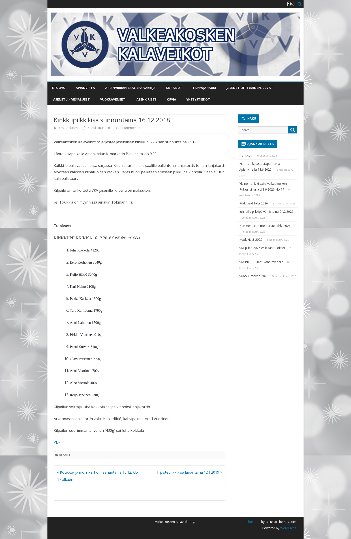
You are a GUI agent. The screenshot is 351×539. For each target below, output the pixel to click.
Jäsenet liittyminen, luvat (249, 88)
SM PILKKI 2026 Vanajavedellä (261, 262)
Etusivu (58, 88)
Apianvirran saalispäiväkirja (130, 88)
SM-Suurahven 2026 (253, 276)
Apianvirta (85, 88)
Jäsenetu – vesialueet (71, 99)
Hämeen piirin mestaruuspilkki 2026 (265, 225)
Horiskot (245, 155)
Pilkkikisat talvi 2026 (253, 203)
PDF (57, 442)
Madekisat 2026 (250, 239)
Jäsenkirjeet (145, 99)
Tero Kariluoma (68, 128)
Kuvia (171, 99)
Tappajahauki (204, 88)
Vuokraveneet (112, 99)
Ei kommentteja (131, 128)
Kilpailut (174, 88)
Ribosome (253, 522)
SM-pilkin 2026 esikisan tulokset (262, 248)
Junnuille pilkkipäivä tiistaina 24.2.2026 (266, 211)
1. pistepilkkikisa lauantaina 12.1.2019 (189, 472)
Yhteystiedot (198, 99)
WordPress (287, 528)
